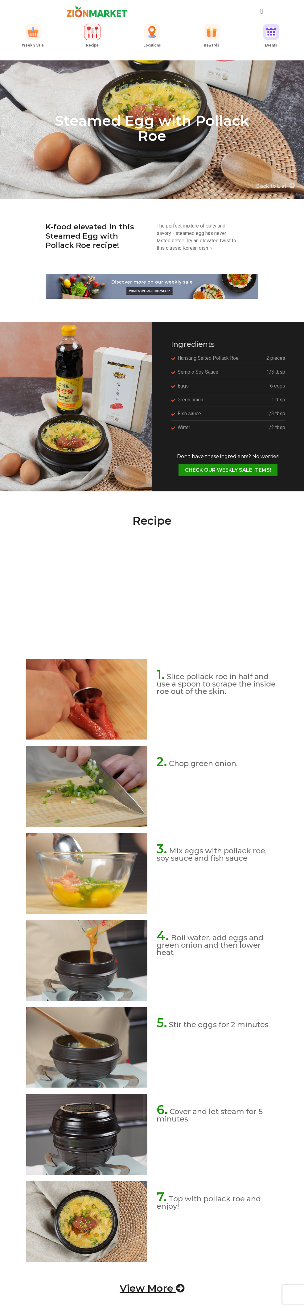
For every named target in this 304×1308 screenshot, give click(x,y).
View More (152, 1288)
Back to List (275, 185)
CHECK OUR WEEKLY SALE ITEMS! (228, 470)
